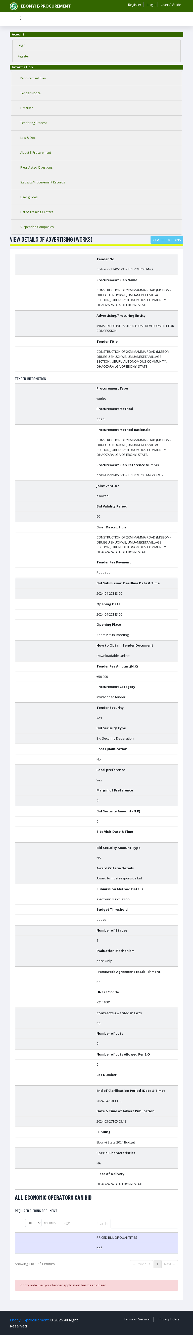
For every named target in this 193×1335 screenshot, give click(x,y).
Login (151, 4)
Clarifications (167, 239)
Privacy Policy (169, 1319)
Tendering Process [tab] (33, 123)
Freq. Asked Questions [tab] (36, 167)
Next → (169, 1264)
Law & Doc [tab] (27, 138)
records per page (47, 1223)
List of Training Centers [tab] (36, 212)
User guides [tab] (28, 197)
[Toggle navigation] (20, 19)
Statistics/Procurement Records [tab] (42, 182)
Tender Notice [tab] (30, 93)
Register (134, 4)
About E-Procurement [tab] (35, 152)
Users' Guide (171, 4)
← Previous (141, 1264)
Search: (137, 1223)
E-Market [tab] (26, 108)
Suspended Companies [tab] (37, 227)
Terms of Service (137, 1319)
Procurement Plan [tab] (33, 78)
